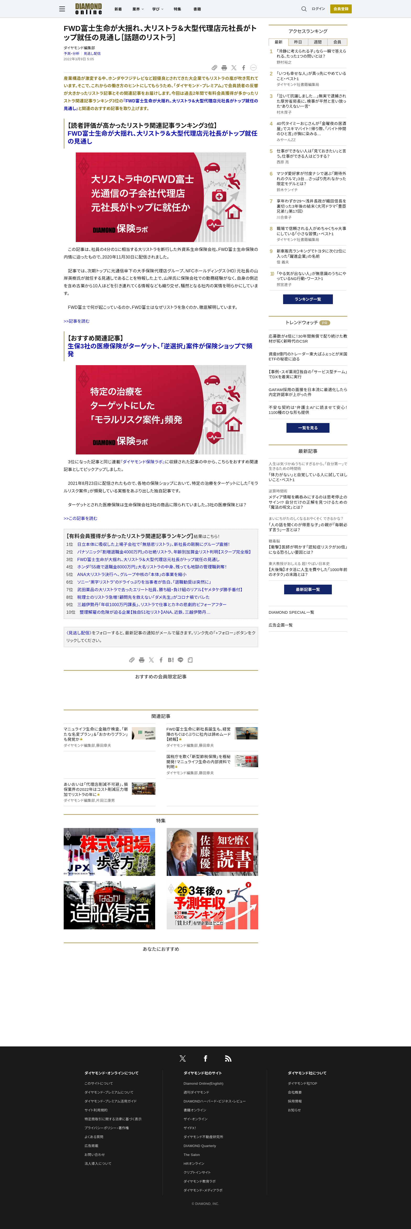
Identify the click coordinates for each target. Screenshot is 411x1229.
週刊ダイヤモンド (196, 1092)
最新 (279, 42)
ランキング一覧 (308, 299)
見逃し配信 (92, 54)
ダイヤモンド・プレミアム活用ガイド (110, 1101)
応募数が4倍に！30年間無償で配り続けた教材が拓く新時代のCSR (308, 339)
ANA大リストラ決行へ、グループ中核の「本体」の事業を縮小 (132, 574)
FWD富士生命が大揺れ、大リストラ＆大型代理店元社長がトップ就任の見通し (148, 559)
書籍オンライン (195, 1110)
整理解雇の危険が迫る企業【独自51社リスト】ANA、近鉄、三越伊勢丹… (145, 612)
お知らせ (294, 1110)
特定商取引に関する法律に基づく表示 (113, 1119)
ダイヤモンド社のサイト (203, 1073)
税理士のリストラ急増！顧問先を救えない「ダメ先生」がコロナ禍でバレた (143, 597)
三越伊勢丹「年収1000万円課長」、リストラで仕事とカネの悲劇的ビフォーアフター (152, 604)
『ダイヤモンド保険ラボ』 (142, 462)
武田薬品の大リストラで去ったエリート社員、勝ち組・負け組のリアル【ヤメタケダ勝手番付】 (159, 590)
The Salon (192, 1155)
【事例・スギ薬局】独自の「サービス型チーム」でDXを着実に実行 (308, 374)
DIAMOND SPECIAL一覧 (291, 612)
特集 (182, 9)
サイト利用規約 (95, 1110)
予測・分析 (71, 54)
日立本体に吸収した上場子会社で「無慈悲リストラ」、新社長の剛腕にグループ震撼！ (153, 544)
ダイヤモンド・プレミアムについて (108, 1092)
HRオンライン (194, 1164)
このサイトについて (98, 1083)
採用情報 (295, 1101)
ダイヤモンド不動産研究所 (203, 1137)
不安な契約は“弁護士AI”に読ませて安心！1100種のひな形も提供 (308, 410)
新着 (123, 9)
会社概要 (295, 1092)
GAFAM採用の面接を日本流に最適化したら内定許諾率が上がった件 (308, 392)
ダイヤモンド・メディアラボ (203, 1190)
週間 (318, 42)
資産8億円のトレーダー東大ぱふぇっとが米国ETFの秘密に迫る (308, 356)
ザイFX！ (190, 1128)
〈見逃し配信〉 (79, 633)
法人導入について (97, 1164)
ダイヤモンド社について (307, 1073)
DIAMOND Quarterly (200, 1146)
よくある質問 (93, 1137)
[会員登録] (336, 9)
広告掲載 (91, 1146)
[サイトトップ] (87, 9)
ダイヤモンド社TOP (302, 1083)
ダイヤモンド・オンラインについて (111, 1073)
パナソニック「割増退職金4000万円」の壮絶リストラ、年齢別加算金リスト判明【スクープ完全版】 (164, 552)
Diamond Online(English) (204, 1083)
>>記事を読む (77, 321)
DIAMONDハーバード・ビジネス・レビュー (215, 1101)
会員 (337, 42)
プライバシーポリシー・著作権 (106, 1128)
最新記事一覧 (308, 589)
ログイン (314, 9)
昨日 (298, 42)
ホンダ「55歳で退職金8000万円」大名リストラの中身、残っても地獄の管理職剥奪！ (152, 567)
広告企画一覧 (281, 625)
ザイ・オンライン (196, 1119)
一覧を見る (308, 428)
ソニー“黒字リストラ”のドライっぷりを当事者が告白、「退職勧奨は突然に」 (144, 582)
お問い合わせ (94, 1155)
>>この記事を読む (81, 518)
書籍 (202, 9)
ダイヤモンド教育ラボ (200, 1181)
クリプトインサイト (197, 1173)
